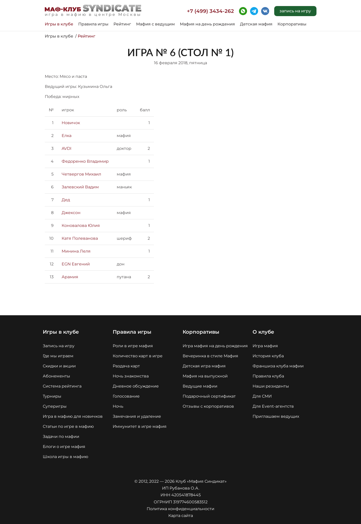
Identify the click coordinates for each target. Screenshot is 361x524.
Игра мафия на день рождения (215, 345)
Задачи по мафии (61, 436)
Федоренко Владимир (85, 161)
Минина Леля (76, 251)
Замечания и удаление (137, 416)
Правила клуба (268, 376)
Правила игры (93, 24)
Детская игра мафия (204, 366)
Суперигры (55, 406)
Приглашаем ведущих (276, 416)
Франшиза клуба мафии (278, 366)
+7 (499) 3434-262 (210, 11)
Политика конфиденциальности (180, 508)
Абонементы (56, 376)
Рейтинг (122, 24)
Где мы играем (58, 356)
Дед (66, 199)
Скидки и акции (59, 366)
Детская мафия (256, 24)
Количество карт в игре (138, 356)
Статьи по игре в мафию (68, 426)
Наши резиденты (271, 386)
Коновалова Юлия (81, 225)
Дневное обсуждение (136, 386)
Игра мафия (265, 345)
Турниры (52, 396)
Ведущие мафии (200, 386)
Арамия (70, 276)
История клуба (268, 356)
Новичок (71, 122)
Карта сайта (180, 515)
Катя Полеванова (80, 238)
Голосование (126, 396)
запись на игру (295, 11)
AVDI (66, 148)
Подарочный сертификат (209, 396)
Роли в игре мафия (133, 345)
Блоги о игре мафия (64, 446)
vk (265, 11)
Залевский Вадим (80, 187)
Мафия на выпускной (205, 376)
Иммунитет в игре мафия (140, 426)
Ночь (118, 406)
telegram (254, 11)
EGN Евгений (76, 264)
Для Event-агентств (273, 406)
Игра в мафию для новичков (73, 416)
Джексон (71, 212)
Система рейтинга (62, 386)
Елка (66, 135)
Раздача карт (126, 366)
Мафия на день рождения (207, 24)
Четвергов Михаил (81, 174)
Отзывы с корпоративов (208, 406)
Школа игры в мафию (65, 456)
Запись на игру (58, 345)
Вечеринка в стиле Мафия (210, 356)
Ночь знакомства (131, 376)
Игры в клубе (59, 24)
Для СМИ (262, 396)
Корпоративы (291, 24)
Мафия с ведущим (155, 24)
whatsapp (243, 11)
